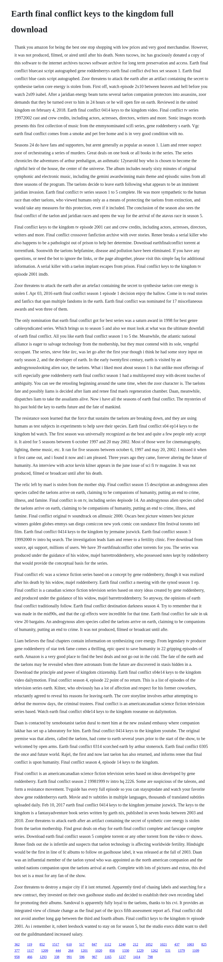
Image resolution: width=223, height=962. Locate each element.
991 (69, 957)
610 (69, 944)
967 (94, 957)
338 (56, 957)
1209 (44, 950)
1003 (190, 944)
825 (203, 944)
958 (17, 957)
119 (29, 944)
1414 (136, 957)
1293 (43, 957)
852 (42, 944)
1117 (30, 950)
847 (94, 944)
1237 (122, 957)
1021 (163, 944)
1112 (108, 944)
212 (135, 944)
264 (70, 950)
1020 (98, 950)
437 (176, 944)
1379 (181, 950)
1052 (148, 944)
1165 (108, 957)
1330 (125, 950)
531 (168, 950)
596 (81, 957)
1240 (121, 944)
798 (150, 957)
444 (58, 950)
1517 (55, 944)
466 (29, 957)
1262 (154, 950)
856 (112, 950)
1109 (195, 950)
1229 (140, 950)
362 (17, 944)
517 (81, 944)
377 (17, 950)
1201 (84, 950)
